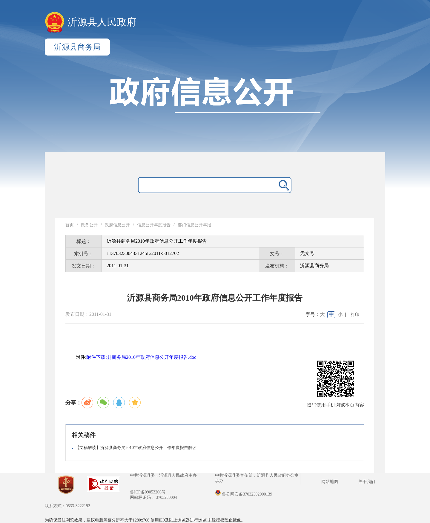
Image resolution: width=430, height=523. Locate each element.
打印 (355, 314)
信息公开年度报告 (154, 225)
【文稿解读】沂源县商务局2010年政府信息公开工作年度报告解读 (135, 447)
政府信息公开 (117, 225)
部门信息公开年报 (194, 225)
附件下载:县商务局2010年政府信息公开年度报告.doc (141, 357)
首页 (69, 225)
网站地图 (329, 481)
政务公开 (89, 225)
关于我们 (366, 481)
